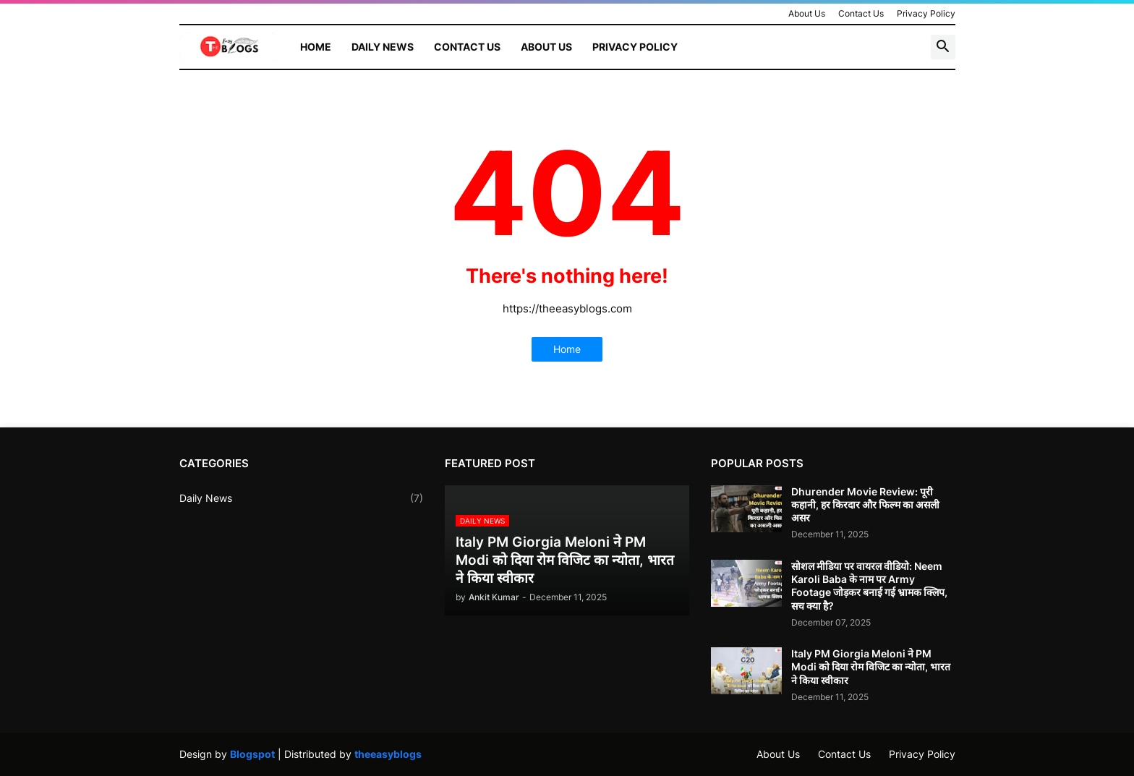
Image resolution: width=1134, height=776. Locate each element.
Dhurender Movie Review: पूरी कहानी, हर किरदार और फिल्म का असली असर (865, 504)
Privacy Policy (926, 13)
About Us (806, 13)
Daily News (382, 46)
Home (315, 46)
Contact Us (861, 13)
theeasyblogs (388, 754)
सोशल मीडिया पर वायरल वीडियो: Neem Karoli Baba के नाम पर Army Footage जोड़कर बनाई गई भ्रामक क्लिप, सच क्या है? (869, 586)
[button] (943, 47)
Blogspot (252, 754)
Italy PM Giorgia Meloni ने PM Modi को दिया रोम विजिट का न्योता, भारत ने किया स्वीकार (870, 666)
